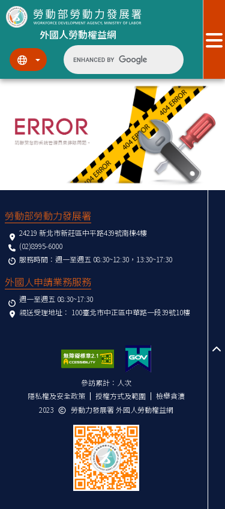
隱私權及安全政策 (56, 395)
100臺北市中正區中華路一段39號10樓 (130, 312)
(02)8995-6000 (40, 246)
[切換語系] (28, 59)
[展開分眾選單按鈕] (214, 39)
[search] (114, 59)
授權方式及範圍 (120, 395)
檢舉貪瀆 (170, 395)
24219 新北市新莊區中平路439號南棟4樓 (83, 232)
